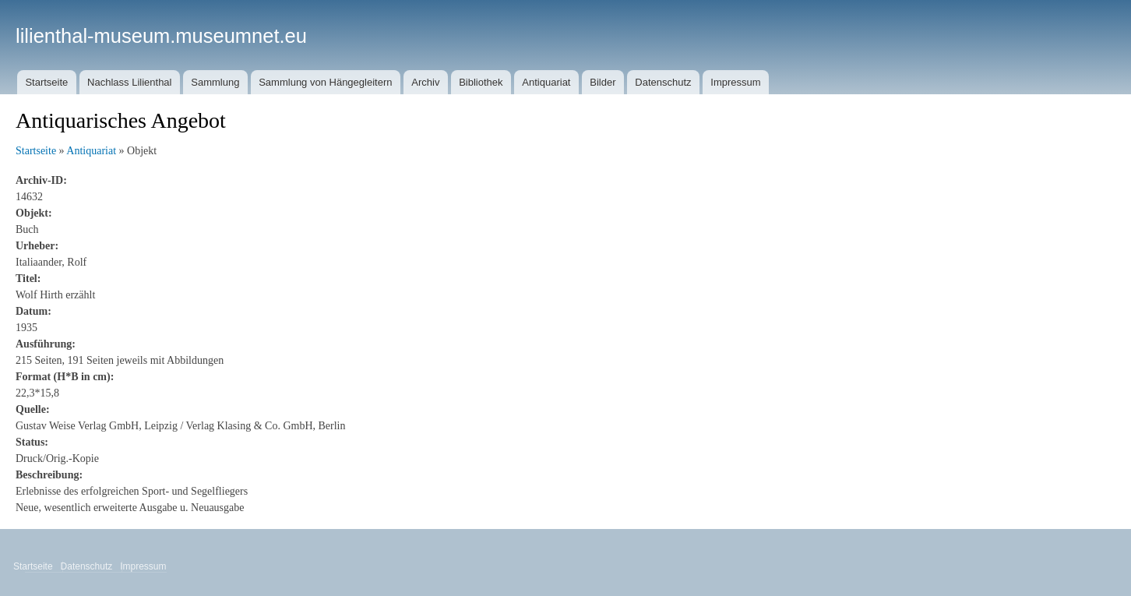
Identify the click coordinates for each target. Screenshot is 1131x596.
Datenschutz (663, 82)
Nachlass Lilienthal (129, 82)
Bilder (602, 82)
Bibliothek (480, 82)
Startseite (46, 82)
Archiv (425, 82)
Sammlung (215, 82)
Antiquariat (546, 82)
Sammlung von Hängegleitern (325, 82)
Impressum (735, 82)
